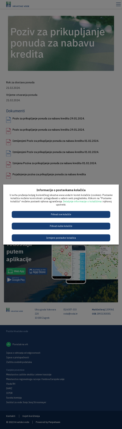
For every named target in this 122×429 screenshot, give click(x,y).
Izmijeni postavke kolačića (61, 237)
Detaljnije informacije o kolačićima (82, 201)
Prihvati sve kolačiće (61, 214)
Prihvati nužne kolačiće (61, 225)
